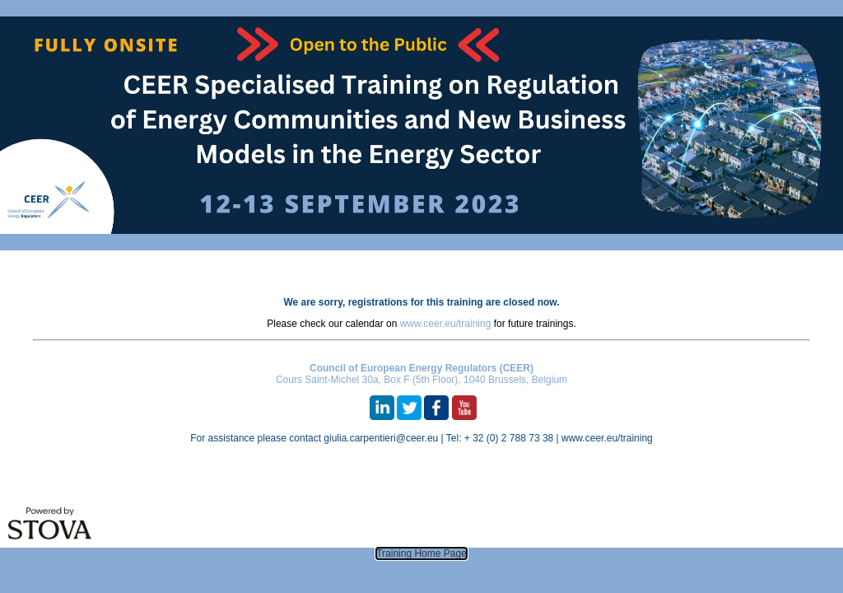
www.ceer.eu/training (445, 323)
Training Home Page (421, 553)
